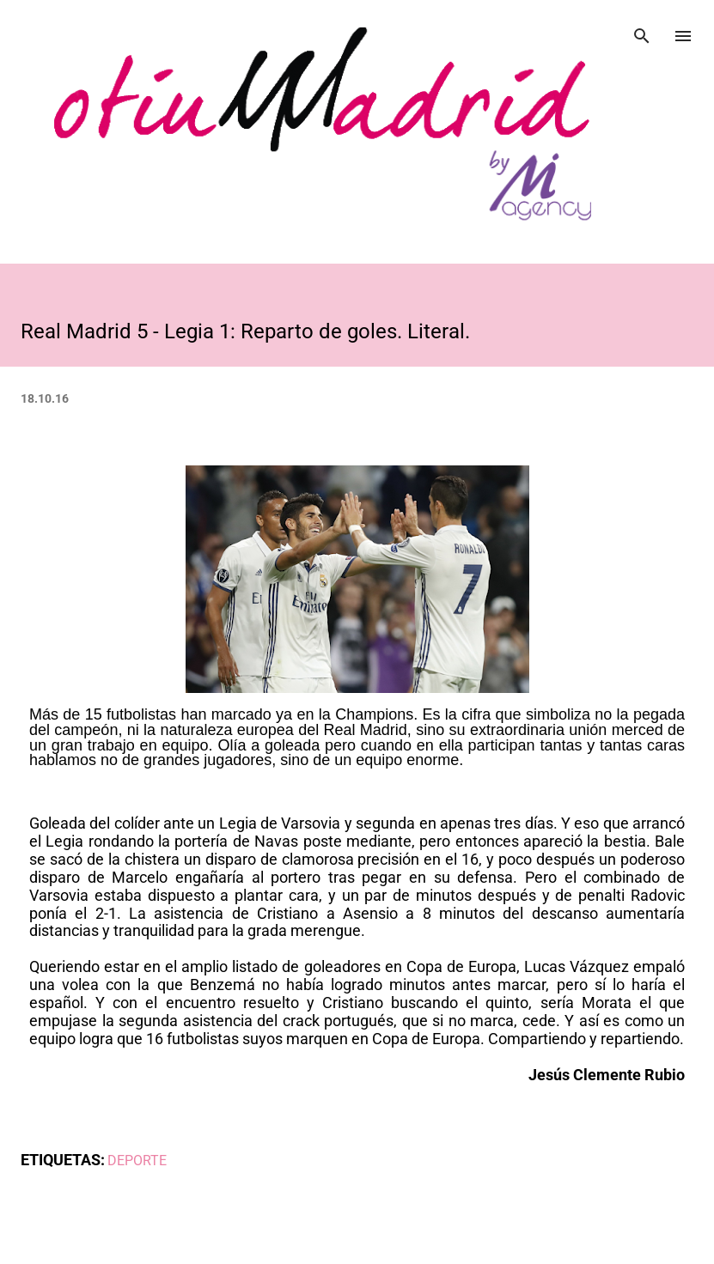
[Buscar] (642, 31)
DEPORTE (137, 1160)
